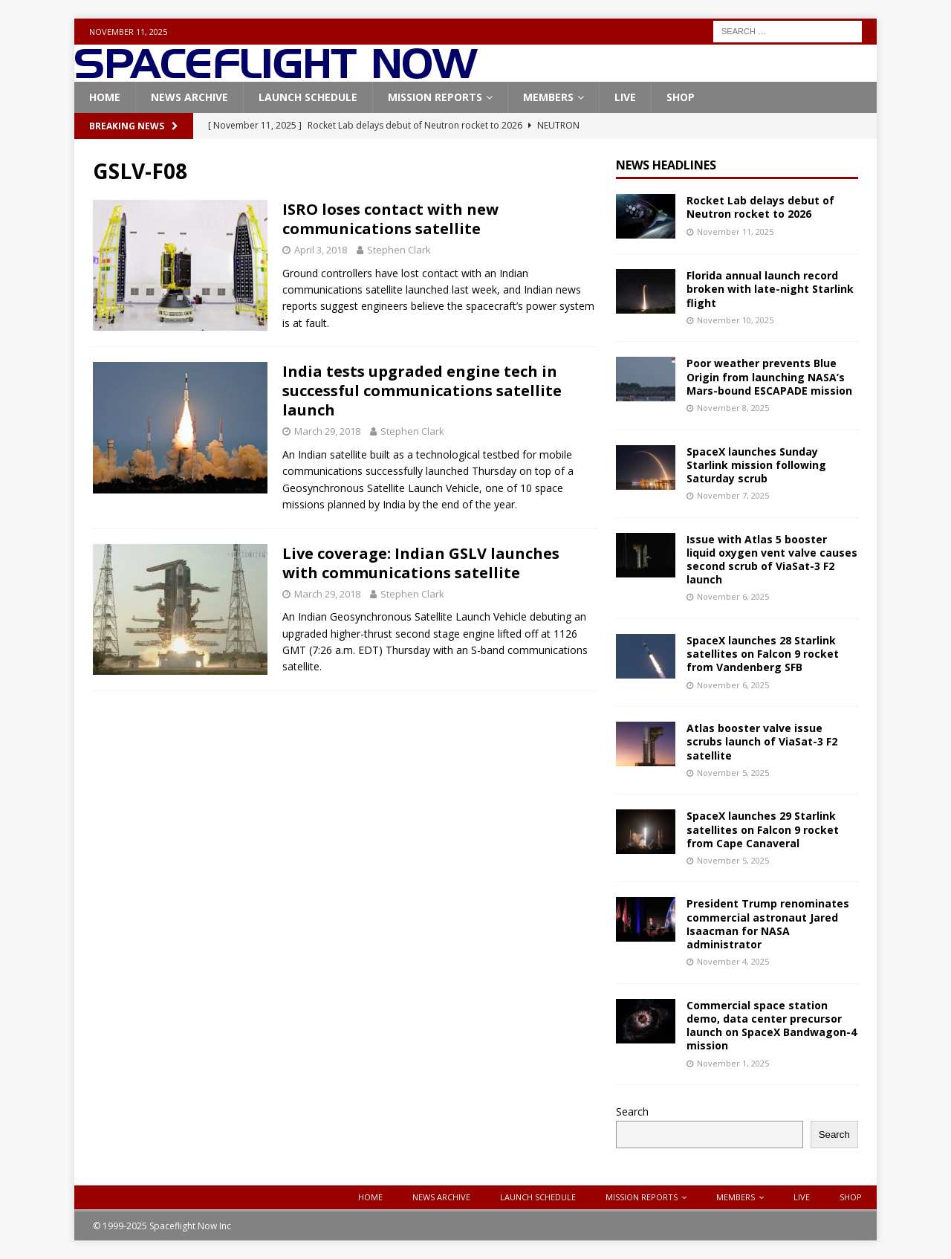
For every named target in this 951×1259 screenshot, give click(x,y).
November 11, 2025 (735, 231)
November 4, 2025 (733, 961)
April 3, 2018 (320, 249)
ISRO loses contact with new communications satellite (390, 219)
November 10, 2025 (735, 320)
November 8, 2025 (733, 407)
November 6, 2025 (733, 596)
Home (104, 97)
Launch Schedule (308, 97)
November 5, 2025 (733, 772)
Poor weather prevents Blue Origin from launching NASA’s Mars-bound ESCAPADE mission (769, 376)
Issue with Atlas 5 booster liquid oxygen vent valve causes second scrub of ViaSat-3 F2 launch (772, 559)
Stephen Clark (399, 249)
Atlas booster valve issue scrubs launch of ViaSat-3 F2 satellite (762, 741)
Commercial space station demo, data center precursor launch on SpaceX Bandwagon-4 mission (772, 1025)
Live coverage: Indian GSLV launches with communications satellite (420, 563)
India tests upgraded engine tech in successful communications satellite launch (422, 390)
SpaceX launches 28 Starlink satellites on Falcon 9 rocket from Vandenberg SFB (763, 653)
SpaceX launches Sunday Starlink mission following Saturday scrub (756, 464)
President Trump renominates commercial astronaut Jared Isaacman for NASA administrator (768, 923)
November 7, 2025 (733, 495)
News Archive (189, 97)
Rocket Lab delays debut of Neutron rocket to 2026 (760, 207)
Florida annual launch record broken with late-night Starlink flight (770, 288)
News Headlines (666, 165)
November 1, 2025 (733, 1063)
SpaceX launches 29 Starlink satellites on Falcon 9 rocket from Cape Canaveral (763, 829)
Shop (680, 97)
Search (632, 1111)
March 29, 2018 (327, 431)
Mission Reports (435, 97)
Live (625, 97)
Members (548, 97)
